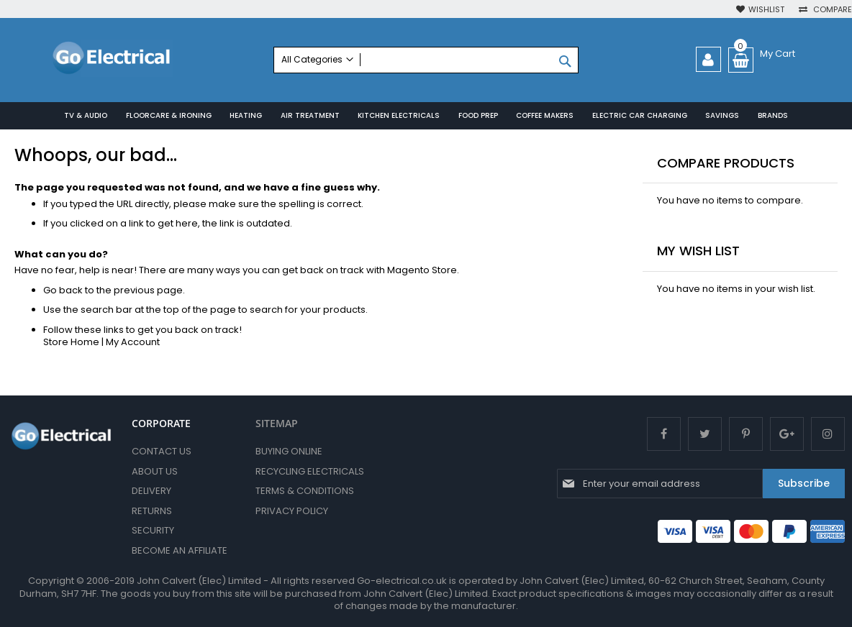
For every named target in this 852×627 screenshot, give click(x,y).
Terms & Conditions (304, 491)
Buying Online (288, 451)
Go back (63, 290)
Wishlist (766, 9)
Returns (152, 511)
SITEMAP (276, 423)
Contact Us (161, 451)
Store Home (71, 342)
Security (153, 530)
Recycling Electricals (309, 471)
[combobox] (425, 60)
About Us (155, 471)
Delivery (151, 491)
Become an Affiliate (179, 550)
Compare (831, 9)
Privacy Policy (291, 511)
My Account (133, 342)
